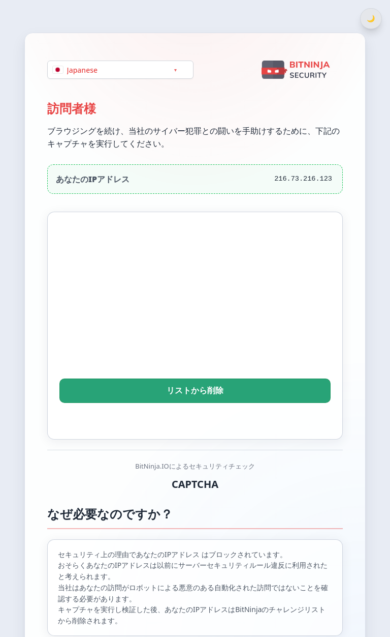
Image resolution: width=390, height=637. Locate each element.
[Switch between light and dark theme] (371, 18)
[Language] (120, 69)
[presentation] (195, 309)
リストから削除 (195, 391)
